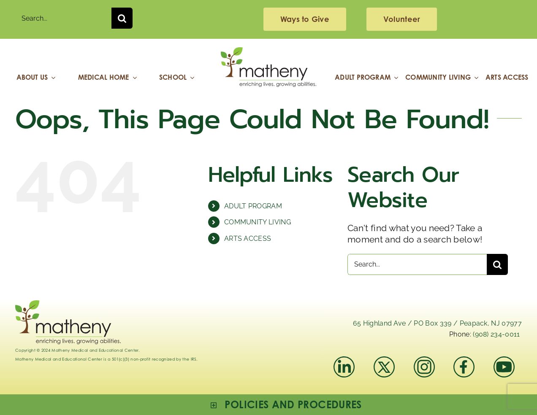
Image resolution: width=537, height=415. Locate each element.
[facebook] (464, 361)
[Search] (122, 18)
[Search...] (63, 18)
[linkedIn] (344, 361)
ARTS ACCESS (247, 238)
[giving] (304, 19)
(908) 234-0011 (496, 334)
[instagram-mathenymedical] (428, 366)
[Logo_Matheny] (268, 51)
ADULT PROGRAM (253, 206)
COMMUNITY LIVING (257, 222)
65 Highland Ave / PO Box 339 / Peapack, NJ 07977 (437, 323)
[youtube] (504, 361)
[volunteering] (401, 19)
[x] (384, 361)
